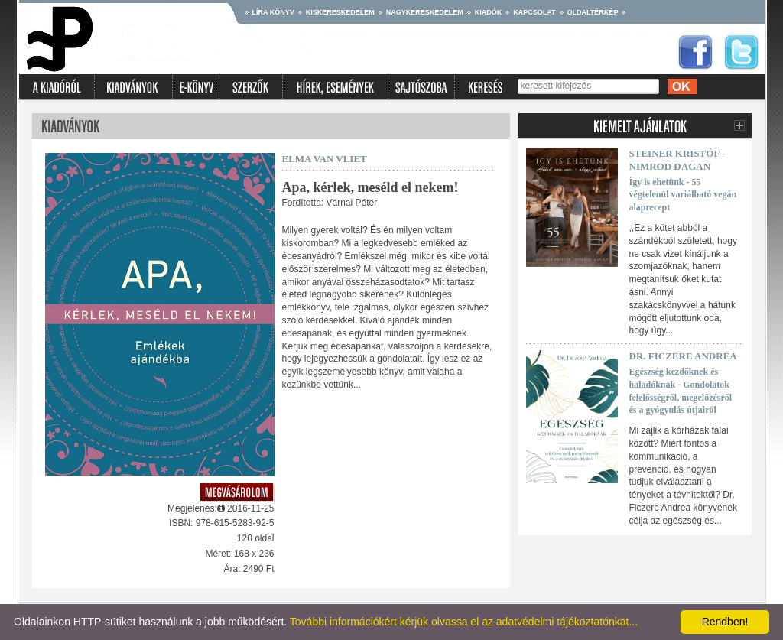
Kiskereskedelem (340, 12)
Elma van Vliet (324, 158)
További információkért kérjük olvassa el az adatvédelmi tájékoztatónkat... (464, 622)
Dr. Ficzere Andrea (683, 356)
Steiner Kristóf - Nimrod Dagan (677, 160)
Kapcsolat (534, 12)
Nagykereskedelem (424, 12)
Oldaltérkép (593, 12)
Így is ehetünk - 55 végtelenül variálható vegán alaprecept (683, 195)
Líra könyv (273, 12)
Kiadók (488, 12)
